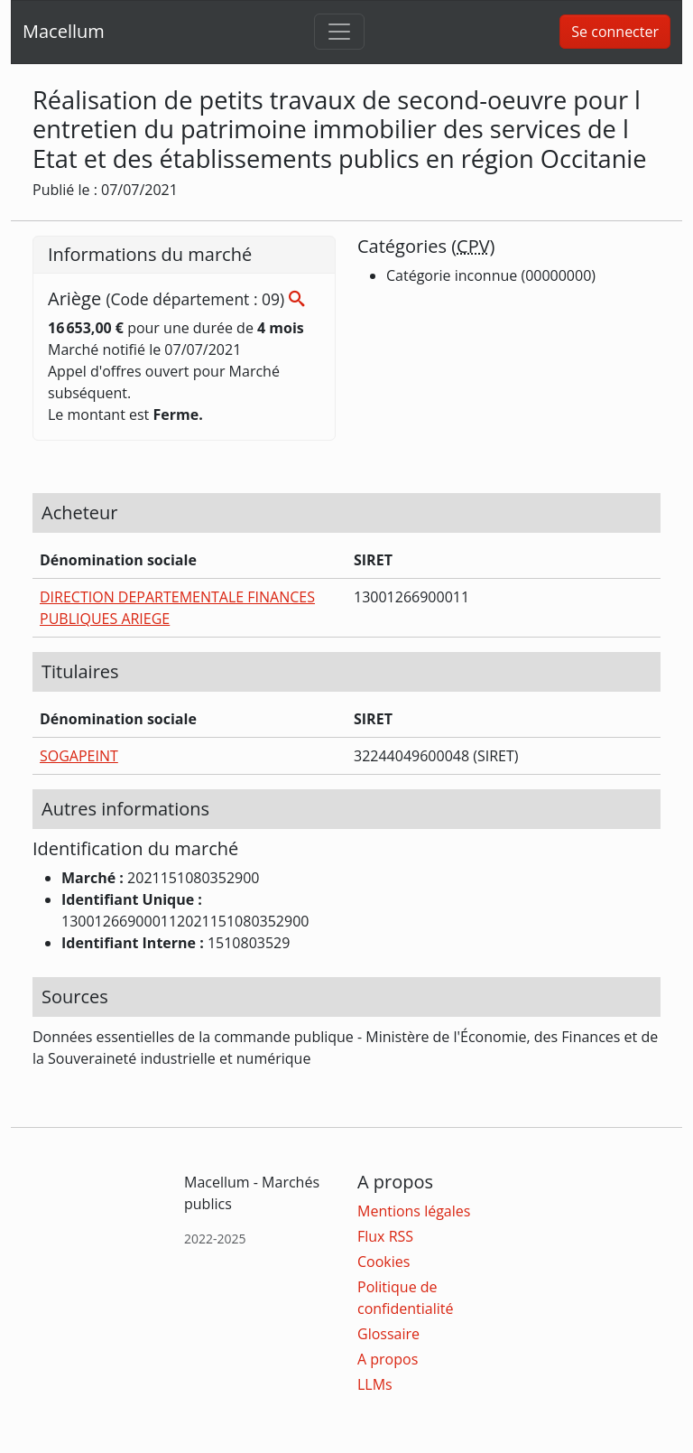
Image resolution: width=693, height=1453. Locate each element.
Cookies (383, 1261)
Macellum (64, 31)
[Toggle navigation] (339, 32)
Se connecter (615, 32)
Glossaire (388, 1334)
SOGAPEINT (79, 756)
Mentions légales (413, 1211)
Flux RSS (385, 1236)
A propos (387, 1359)
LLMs (375, 1384)
